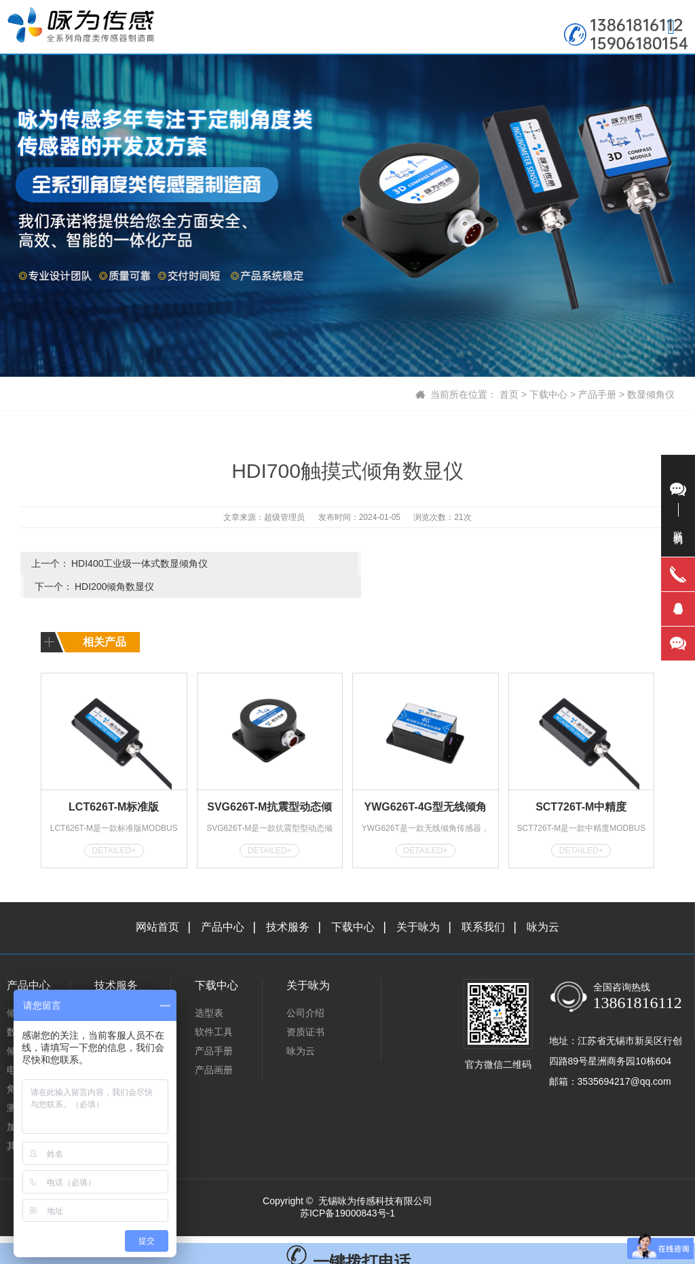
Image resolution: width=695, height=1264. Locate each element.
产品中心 (222, 903)
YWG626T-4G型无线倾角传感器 (425, 785)
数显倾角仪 (651, 394)
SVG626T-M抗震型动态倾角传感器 (269, 785)
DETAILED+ (114, 827)
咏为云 (543, 903)
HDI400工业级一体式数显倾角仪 (139, 563)
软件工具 (214, 1008)
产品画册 (214, 1046)
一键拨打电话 (347, 1238)
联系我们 (483, 903)
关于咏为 (418, 903)
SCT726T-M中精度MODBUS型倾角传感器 (581, 785)
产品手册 (597, 394)
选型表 (209, 989)
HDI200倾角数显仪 (443, 563)
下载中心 (548, 394)
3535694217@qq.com (624, 1057)
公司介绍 (305, 989)
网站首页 (157, 903)
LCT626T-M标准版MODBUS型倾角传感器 (113, 785)
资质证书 (305, 1008)
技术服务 (287, 903)
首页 (509, 394)
